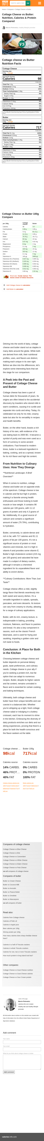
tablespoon (6, 788)
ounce (8, 785)
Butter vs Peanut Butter (11, 892)
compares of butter (15, 903)
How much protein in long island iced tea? (18, 956)
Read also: (21, 276)
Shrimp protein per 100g (11, 932)
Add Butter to (14, 289)
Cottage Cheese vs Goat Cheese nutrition (18, 970)
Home (4, 9)
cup (18, 788)
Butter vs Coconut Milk (11, 885)
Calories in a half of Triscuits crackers (16, 945)
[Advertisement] (22, 187)
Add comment (9, 1072)
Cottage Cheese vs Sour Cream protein (17, 977)
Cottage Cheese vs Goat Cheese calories (18, 974)
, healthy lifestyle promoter (20, 27)
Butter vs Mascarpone (11, 899)
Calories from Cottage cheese (13, 917)
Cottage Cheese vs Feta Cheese (14, 867)
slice (24, 788)
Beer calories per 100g (11, 928)
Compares (10, 9)
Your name (6, 1039)
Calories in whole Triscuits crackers (15, 948)
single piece (15, 785)
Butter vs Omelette (9, 896)
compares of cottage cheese (18, 871)
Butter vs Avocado (9, 888)
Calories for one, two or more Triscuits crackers (20, 952)
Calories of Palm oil (10, 921)
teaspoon (13, 788)
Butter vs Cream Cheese (12, 881)
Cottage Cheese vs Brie (11, 853)
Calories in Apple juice (11, 925)
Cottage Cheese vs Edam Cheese (15, 864)
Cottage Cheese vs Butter (23, 9)
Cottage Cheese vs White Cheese (15, 860)
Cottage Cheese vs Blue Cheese (14, 849)
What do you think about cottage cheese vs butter (18, 1053)
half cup (5, 791)
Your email (6, 1046)
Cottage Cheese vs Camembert (14, 856)
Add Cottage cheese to (18, 285)
